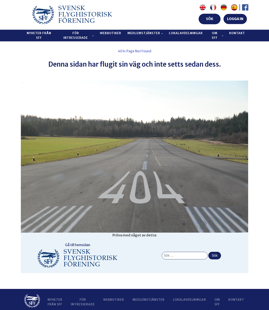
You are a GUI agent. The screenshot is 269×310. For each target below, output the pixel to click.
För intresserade (75, 35)
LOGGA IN (235, 19)
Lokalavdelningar (186, 33)
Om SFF (215, 35)
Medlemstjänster (143, 33)
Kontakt (237, 33)
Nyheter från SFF (39, 35)
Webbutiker (110, 33)
